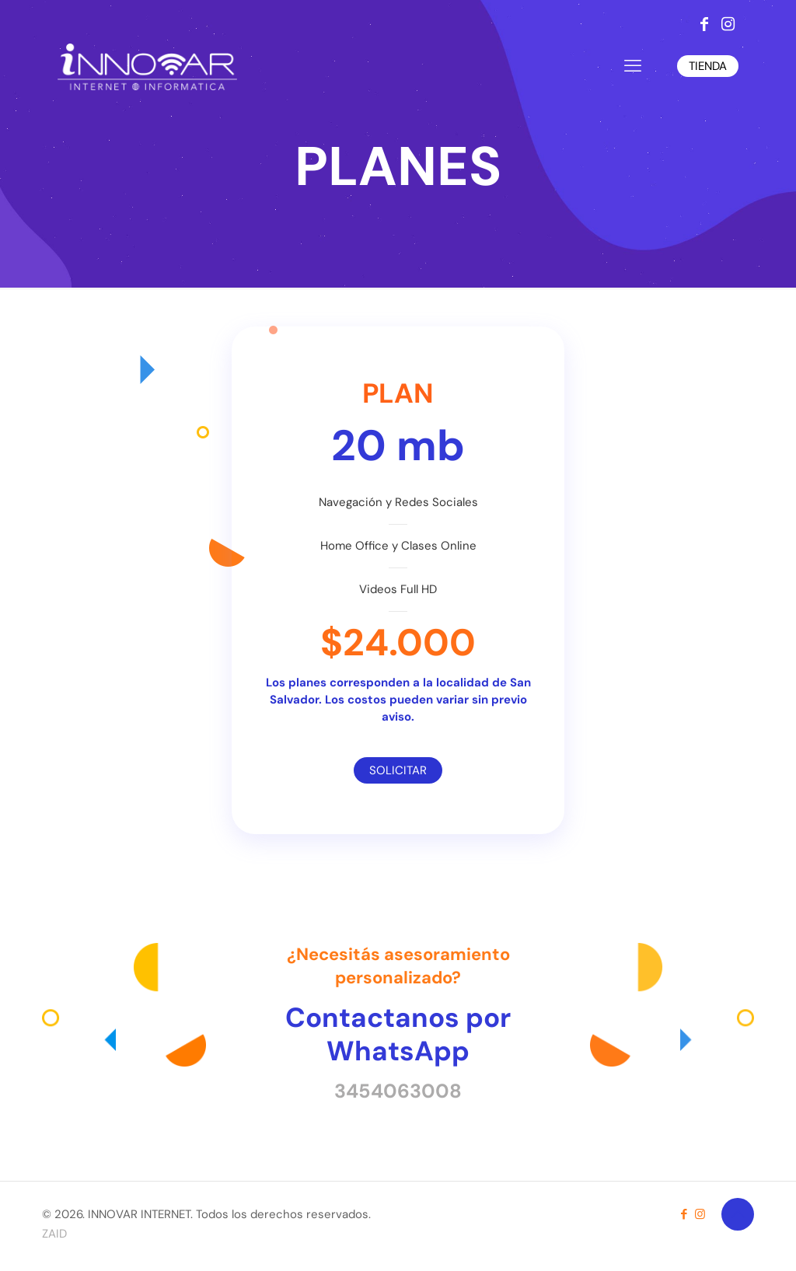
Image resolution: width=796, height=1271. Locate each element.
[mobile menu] (633, 66)
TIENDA (708, 66)
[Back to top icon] (737, 1214)
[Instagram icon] (700, 1214)
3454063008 (398, 1091)
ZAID (54, 1233)
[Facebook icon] (684, 1214)
